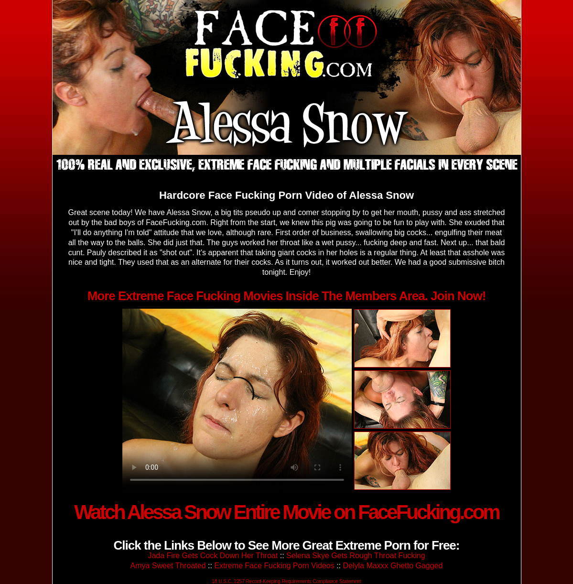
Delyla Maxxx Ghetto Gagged (393, 566)
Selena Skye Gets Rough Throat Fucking (355, 556)
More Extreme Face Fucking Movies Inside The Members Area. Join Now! (286, 296)
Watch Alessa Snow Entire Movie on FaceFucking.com (286, 512)
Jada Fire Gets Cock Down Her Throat (213, 556)
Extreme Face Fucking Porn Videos (274, 566)
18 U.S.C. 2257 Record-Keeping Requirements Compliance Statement (286, 581)
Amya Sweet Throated (168, 566)
